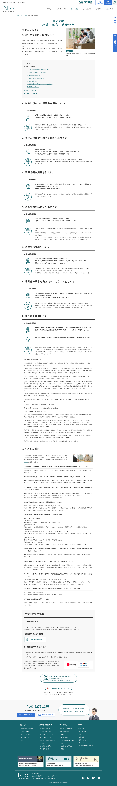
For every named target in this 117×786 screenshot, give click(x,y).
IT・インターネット (45, 737)
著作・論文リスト (25, 737)
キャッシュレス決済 (45, 731)
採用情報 (98, 9)
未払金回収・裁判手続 (66, 746)
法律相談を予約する (47, 714)
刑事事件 (62, 749)
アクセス (114, 3)
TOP (18, 15)
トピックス (82, 734)
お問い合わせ (108, 3)
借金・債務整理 (64, 737)
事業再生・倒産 (44, 749)
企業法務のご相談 (61, 9)
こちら (26, 462)
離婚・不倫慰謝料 (64, 731)
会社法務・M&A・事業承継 (47, 740)
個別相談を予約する (36, 639)
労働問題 (62, 734)
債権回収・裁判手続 (45, 746)
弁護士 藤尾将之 (25, 731)
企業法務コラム (110, 9)
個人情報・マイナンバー (46, 734)
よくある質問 (82, 731)
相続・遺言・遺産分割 (66, 728)
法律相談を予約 (99, 3)
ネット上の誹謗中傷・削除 (67, 740)
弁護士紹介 (49, 9)
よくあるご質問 (87, 9)
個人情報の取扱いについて (86, 745)
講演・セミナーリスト (27, 740)
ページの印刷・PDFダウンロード (59, 688)
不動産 (42, 743)
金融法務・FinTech (45, 728)
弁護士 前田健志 (25, 734)
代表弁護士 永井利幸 (27, 728)
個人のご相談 (74, 9)
